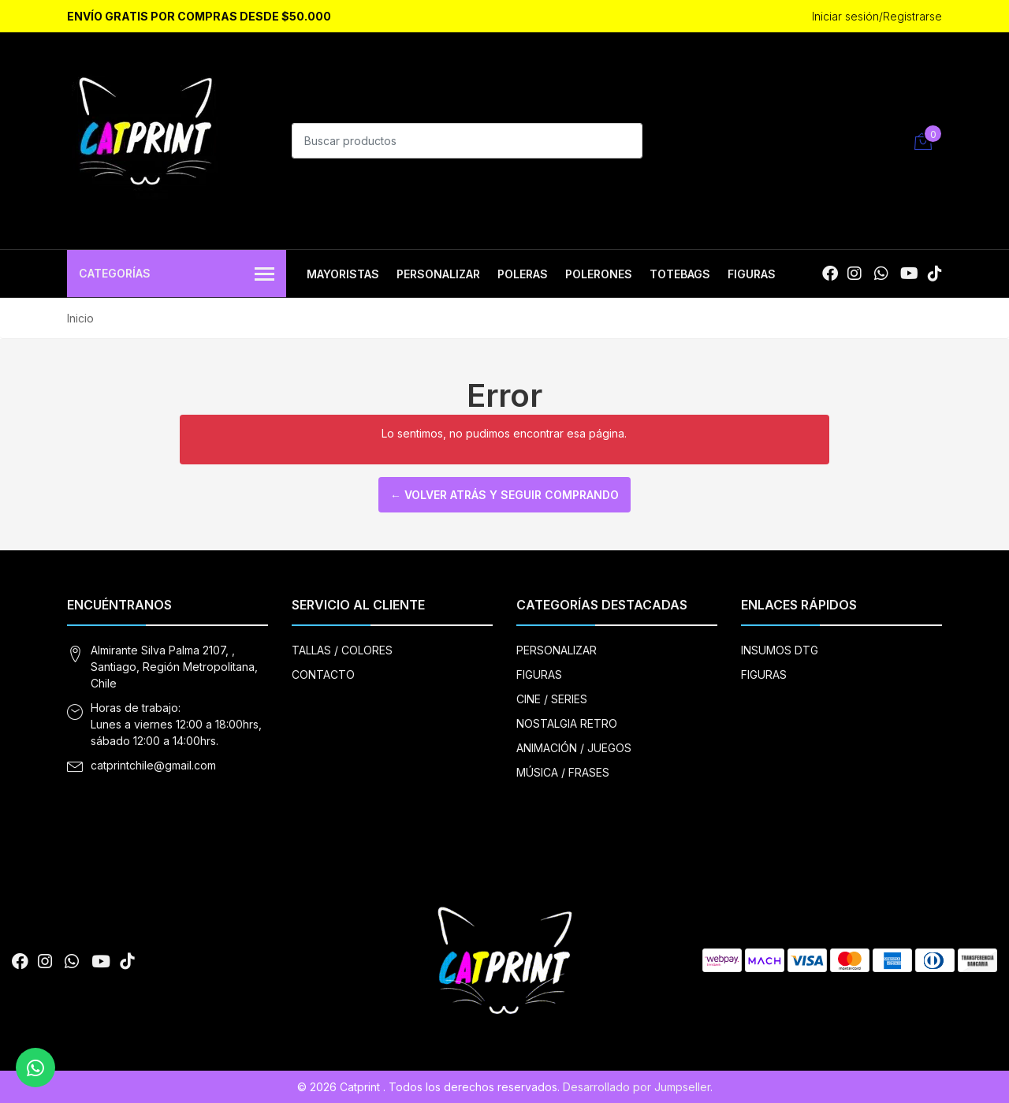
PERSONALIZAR (438, 274)
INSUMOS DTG (779, 650)
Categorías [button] (176, 274)
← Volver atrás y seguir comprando (504, 494)
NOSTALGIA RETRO (566, 723)
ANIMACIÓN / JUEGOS (573, 748)
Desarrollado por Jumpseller (636, 1087)
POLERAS (522, 274)
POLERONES (598, 274)
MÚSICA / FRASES (562, 772)
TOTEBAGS (680, 274)
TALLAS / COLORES (342, 650)
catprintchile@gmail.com (153, 765)
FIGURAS (752, 274)
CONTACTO (323, 674)
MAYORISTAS (343, 274)
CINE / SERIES (551, 699)
